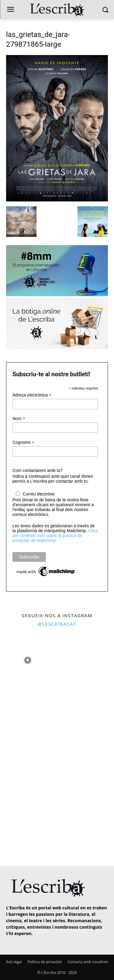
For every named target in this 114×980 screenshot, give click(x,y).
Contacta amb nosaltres (87, 961)
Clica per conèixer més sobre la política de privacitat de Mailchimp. (55, 535)
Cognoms (23, 442)
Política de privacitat (45, 961)
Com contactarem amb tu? (37, 470)
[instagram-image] (28, 659)
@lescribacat (57, 624)
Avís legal (14, 961)
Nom (18, 419)
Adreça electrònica (31, 395)
